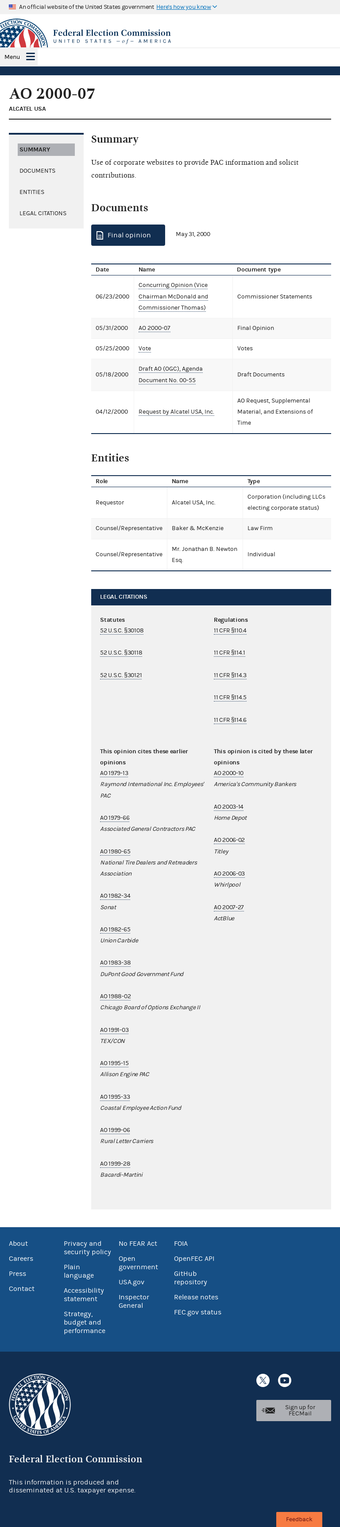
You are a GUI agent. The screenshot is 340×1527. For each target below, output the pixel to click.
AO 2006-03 (229, 873)
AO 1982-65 (115, 929)
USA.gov (131, 1282)
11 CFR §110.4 (230, 630)
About (18, 1244)
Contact (22, 1289)
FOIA (181, 1244)
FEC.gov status (197, 1312)
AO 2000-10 (228, 773)
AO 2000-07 (154, 328)
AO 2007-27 (229, 907)
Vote (145, 348)
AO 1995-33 (115, 1097)
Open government (138, 1263)
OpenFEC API (194, 1259)
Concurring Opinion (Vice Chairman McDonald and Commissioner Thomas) (173, 296)
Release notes (196, 1297)
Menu (12, 57)
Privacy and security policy (87, 1248)
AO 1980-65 (115, 851)
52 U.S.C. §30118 (121, 652)
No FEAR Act (138, 1244)
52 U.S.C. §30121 (121, 675)
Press (17, 1274)
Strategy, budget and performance (84, 1322)
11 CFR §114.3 (230, 675)
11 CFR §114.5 (230, 697)
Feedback (299, 1519)
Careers (21, 1259)
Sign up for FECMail (300, 1410)
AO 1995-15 (114, 1063)
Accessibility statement (84, 1295)
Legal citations (42, 213)
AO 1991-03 (114, 1030)
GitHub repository (190, 1278)
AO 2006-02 (229, 840)
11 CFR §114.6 (230, 720)
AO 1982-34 (115, 895)
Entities (31, 192)
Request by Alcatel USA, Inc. (176, 411)
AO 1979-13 (114, 773)
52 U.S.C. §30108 (121, 630)
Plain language (79, 1271)
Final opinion (129, 235)
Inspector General (134, 1301)
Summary (34, 149)
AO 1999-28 (115, 1163)
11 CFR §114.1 (229, 652)
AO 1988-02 (115, 996)
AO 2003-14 (228, 806)
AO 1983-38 (115, 962)
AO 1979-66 (114, 818)
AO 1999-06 (115, 1130)
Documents (37, 170)
